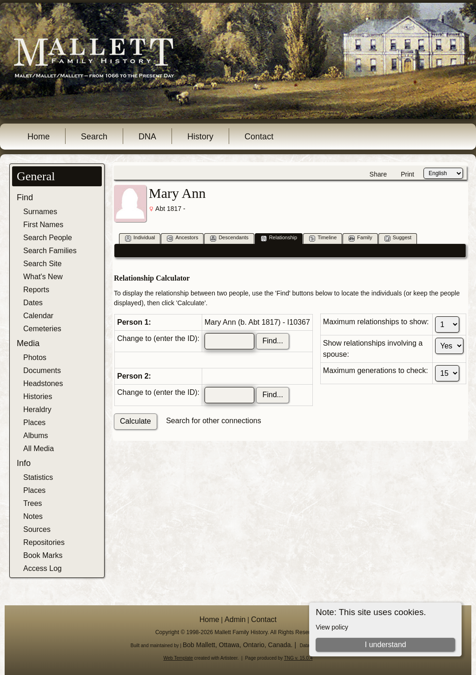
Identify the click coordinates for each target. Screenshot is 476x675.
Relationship (279, 238)
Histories (37, 396)
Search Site (42, 264)
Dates (33, 303)
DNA (147, 136)
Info (24, 463)
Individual (140, 238)
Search (94, 136)
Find (25, 197)
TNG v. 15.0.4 (298, 658)
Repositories (44, 542)
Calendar (38, 316)
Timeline (323, 238)
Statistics (38, 477)
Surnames (40, 212)
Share (378, 174)
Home (38, 136)
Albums (35, 435)
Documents (42, 370)
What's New (43, 277)
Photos (34, 357)
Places (34, 422)
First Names (43, 225)
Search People (47, 238)
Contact (259, 136)
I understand (385, 645)
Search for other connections (213, 421)
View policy (332, 627)
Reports (36, 290)
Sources (37, 529)
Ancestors (182, 238)
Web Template (178, 658)
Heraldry (37, 409)
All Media (38, 448)
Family (360, 238)
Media (28, 343)
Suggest (397, 238)
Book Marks (42, 555)
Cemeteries (42, 329)
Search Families (50, 251)
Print (407, 174)
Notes (33, 516)
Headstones (43, 383)
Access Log (42, 568)
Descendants (229, 238)
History (200, 136)
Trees (32, 503)
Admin (235, 619)
